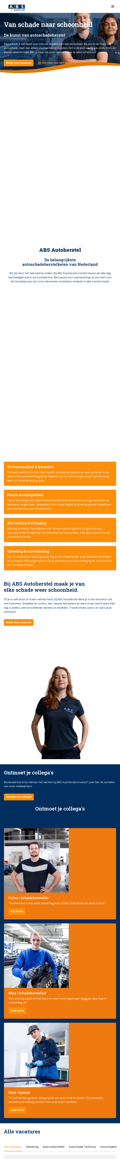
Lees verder (17, 1010)
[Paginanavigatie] (112, 6)
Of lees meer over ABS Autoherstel (58, 62)
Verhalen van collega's (19, 796)
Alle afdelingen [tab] (13, 1147)
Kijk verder (17, 911)
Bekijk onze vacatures (18, 62)
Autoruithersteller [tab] (54, 1147)
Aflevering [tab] (32, 1147)
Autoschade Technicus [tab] (82, 1147)
